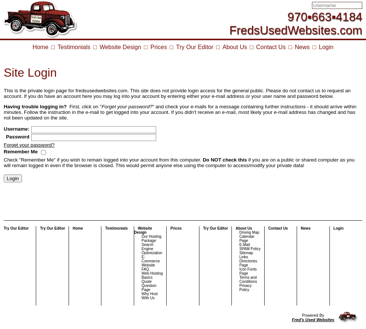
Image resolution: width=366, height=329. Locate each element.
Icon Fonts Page (248, 271)
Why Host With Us (150, 296)
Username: (16, 129)
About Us (235, 47)
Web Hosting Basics (152, 275)
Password (17, 137)
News (302, 47)
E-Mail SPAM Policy (250, 247)
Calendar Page (247, 238)
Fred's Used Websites (313, 319)
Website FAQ (148, 267)
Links (243, 257)
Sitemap (246, 253)
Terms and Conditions (248, 279)
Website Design (120, 47)
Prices (158, 47)
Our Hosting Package (151, 238)
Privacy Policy (245, 288)
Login (326, 47)
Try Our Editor (194, 47)
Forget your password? (29, 145)
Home (40, 47)
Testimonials (74, 47)
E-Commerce (151, 259)
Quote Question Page (149, 286)
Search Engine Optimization (152, 249)
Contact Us (270, 47)
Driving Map (249, 232)
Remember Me (21, 151)
